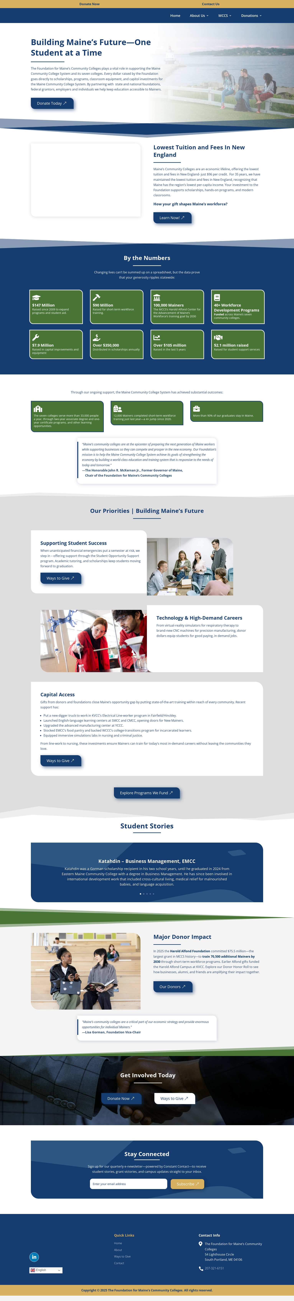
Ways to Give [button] (58, 583)
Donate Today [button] (32, 108)
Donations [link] (249, 16)
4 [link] (150, 899)
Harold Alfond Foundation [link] (190, 956)
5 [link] (153, 899)
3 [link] (147, 899)
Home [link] (175, 16)
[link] (76, 4)
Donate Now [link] (89, 4)
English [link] (38, 1275)
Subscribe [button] (185, 1189)
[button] (34, 1262)
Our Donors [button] (170, 991)
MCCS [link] (223, 16)
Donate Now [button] (118, 1103)
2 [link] (143, 899)
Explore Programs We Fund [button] (144, 798)
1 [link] (140, 899)
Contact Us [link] (210, 4)
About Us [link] (197, 16)
